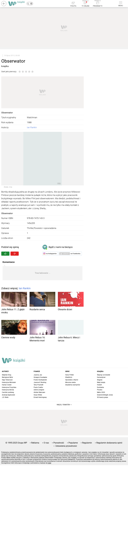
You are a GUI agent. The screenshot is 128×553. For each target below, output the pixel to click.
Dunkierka (100, 387)
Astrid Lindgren (39, 390)
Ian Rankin (32, 127)
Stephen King (6, 375)
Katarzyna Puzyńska (9, 387)
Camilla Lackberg (8, 392)
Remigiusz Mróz (7, 377)
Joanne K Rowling (40, 382)
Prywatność (58, 443)
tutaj (49, 463)
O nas (46, 443)
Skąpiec (99, 380)
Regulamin (87, 443)
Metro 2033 (101, 392)
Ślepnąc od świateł (103, 375)
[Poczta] (73, 4)
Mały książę (101, 382)
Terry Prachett (38, 385)
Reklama (35, 443)
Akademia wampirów (72, 385)
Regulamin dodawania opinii (109, 443)
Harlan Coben (7, 385)
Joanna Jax (38, 375)
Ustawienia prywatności (66, 446)
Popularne (73, 443)
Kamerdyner (101, 377)
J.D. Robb (5, 397)
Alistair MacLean (39, 392)
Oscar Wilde (38, 395)
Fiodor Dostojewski (40, 380)
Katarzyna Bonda (8, 390)
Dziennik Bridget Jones (105, 395)
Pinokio (99, 390)
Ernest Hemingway (40, 397)
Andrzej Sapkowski (8, 395)
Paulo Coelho (38, 387)
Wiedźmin (68, 377)
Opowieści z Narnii (71, 380)
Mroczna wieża (70, 382)
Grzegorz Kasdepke (40, 377)
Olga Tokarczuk (7, 380)
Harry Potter (69, 375)
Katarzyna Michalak (9, 382)
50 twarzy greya (102, 397)
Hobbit (99, 385)
